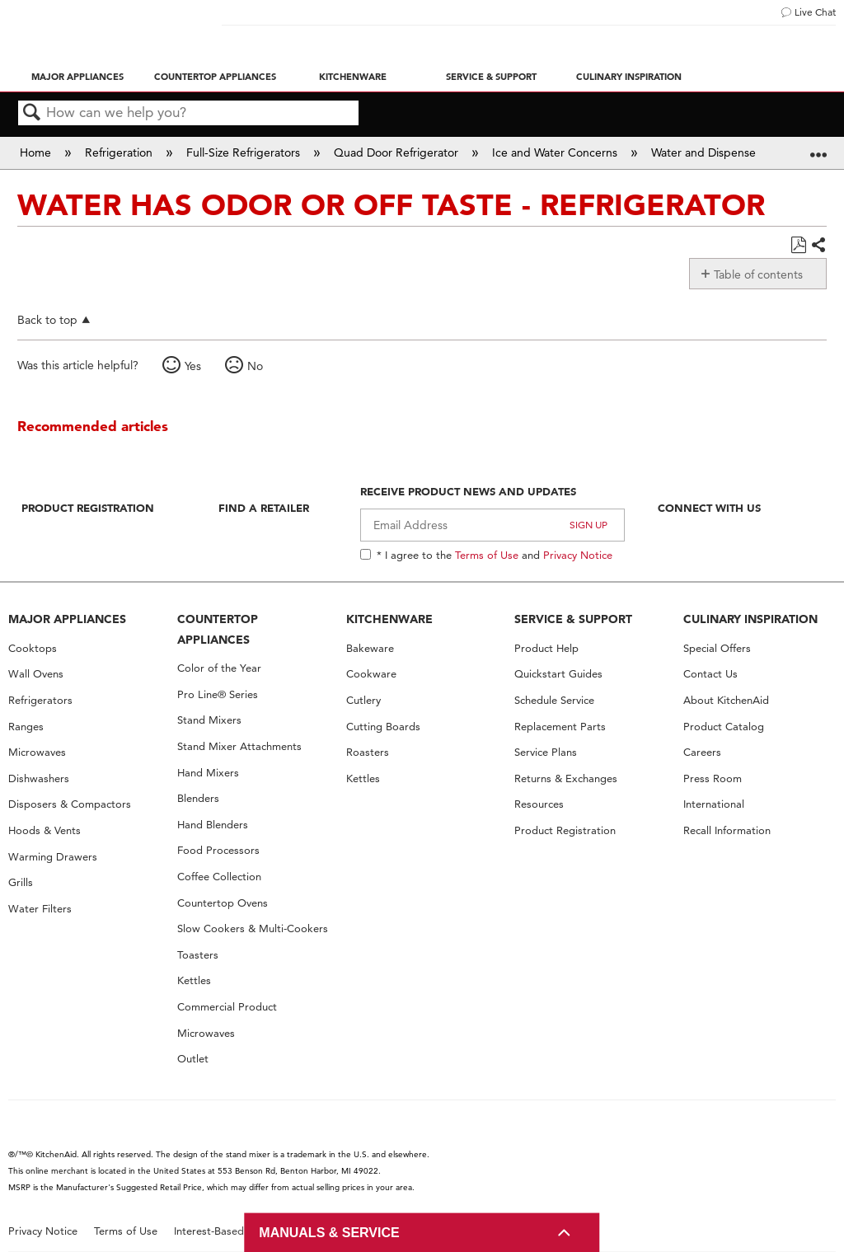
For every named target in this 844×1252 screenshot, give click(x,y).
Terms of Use (486, 554)
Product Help (546, 648)
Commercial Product (227, 1007)
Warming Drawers (52, 857)
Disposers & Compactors (69, 804)
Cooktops (32, 648)
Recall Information (727, 830)
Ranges (26, 726)
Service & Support (491, 76)
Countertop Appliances (215, 76)
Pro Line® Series (217, 694)
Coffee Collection (219, 876)
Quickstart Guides (558, 674)
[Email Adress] (492, 525)
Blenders (198, 798)
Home (37, 152)
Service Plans (545, 752)
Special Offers (717, 648)
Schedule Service (554, 700)
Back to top (47, 319)
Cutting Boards (383, 726)
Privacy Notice (577, 554)
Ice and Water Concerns (556, 152)
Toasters (197, 955)
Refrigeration (120, 152)
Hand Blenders (212, 824)
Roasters (367, 752)
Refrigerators (40, 700)
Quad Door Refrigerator (398, 152)
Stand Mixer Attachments (239, 746)
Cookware (371, 674)
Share (818, 246)
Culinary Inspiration (629, 76)
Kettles (194, 980)
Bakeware (370, 648)
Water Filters (40, 909)
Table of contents (758, 274)
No (255, 366)
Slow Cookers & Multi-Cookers (252, 928)
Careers (702, 752)
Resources (539, 804)
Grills (20, 882)
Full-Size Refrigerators (244, 152)
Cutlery (363, 700)
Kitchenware (353, 76)
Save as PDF (798, 245)
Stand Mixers (209, 720)
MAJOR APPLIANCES (67, 619)
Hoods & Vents (44, 830)
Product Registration (87, 507)
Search (32, 113)
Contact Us (710, 674)
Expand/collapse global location (818, 147)
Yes (193, 366)
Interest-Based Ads (220, 1231)
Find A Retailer (263, 507)
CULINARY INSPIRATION (750, 619)
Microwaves (37, 752)
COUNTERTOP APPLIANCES (217, 629)
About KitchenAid (726, 700)
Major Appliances (77, 76)
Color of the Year (219, 668)
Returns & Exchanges (565, 778)
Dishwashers (38, 778)
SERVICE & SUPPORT (573, 619)
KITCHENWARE (389, 619)
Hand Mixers (208, 773)
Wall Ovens (35, 674)
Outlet (193, 1059)
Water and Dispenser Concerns (733, 152)
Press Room (712, 778)
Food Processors (218, 850)
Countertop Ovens (222, 903)
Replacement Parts (560, 726)
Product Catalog (723, 726)
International (713, 804)
